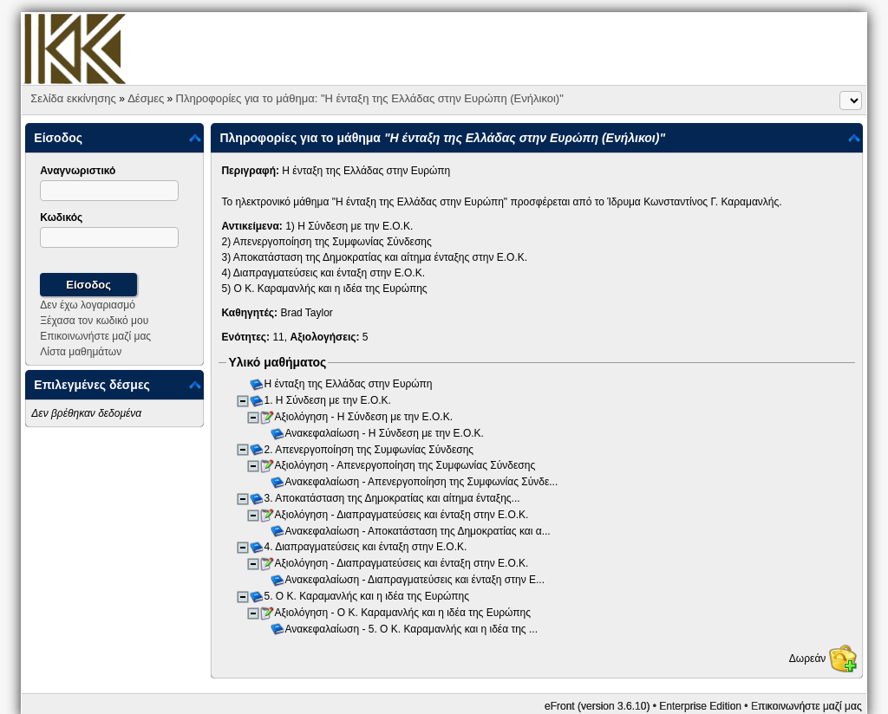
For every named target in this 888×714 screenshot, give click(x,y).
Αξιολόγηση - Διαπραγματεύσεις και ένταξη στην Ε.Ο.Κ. (402, 515)
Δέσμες (145, 98)
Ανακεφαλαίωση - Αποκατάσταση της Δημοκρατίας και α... (418, 531)
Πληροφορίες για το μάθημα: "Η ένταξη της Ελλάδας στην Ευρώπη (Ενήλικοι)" (370, 98)
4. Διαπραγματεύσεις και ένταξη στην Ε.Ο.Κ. (366, 548)
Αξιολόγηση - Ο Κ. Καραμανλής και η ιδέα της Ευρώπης (403, 613)
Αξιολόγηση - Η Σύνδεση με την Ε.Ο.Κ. (364, 417)
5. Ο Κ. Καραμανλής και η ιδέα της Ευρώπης (368, 596)
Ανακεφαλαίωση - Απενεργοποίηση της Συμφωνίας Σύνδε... (422, 482)
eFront (560, 706)
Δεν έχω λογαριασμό (87, 305)
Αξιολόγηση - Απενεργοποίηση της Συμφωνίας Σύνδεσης (406, 466)
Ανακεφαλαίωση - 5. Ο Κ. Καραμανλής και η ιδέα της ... (412, 629)
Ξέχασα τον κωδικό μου (94, 321)
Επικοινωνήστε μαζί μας (95, 336)
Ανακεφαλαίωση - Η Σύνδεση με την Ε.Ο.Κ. (385, 433)
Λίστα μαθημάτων (80, 352)
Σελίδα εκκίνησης (73, 98)
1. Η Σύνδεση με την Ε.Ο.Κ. (329, 400)
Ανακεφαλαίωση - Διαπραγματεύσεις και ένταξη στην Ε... (415, 580)
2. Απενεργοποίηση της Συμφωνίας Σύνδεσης (370, 450)
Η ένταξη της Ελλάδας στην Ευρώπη (349, 385)
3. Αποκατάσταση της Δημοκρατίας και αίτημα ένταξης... (393, 498)
